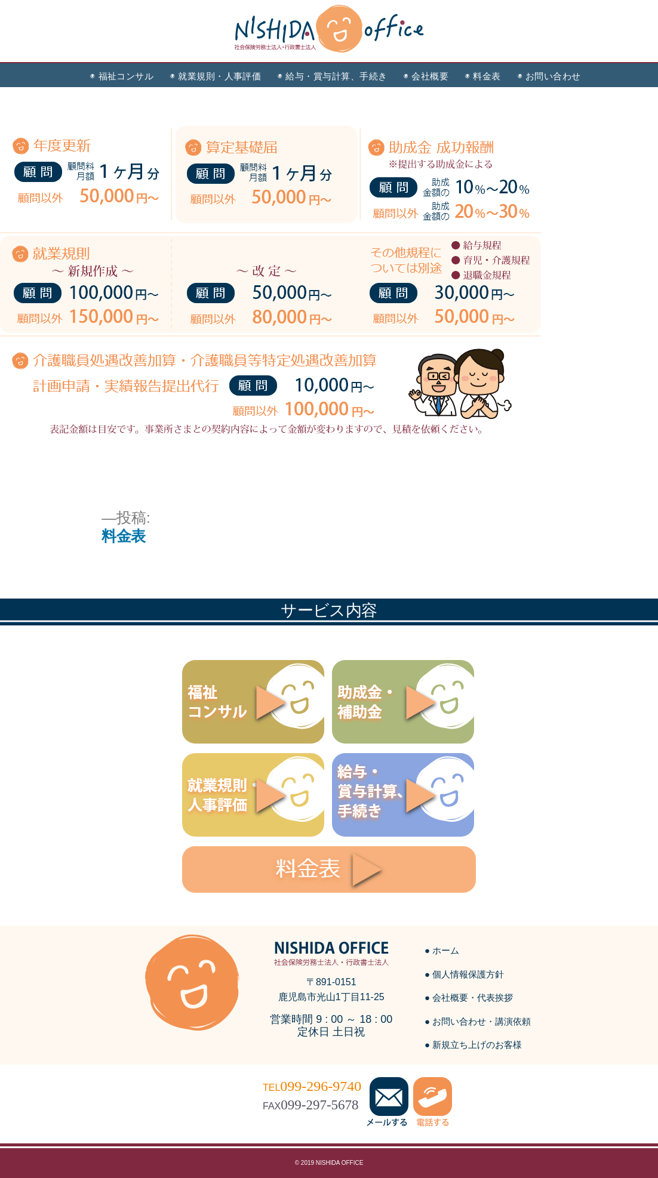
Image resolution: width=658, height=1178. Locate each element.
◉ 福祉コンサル (121, 76)
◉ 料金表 (482, 76)
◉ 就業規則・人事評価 (215, 76)
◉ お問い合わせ (549, 76)
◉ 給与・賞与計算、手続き (332, 76)
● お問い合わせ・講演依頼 (478, 1021)
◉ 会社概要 (426, 76)
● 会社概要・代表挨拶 (469, 997)
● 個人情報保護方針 (464, 974)
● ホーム (442, 950)
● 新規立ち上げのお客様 (473, 1045)
